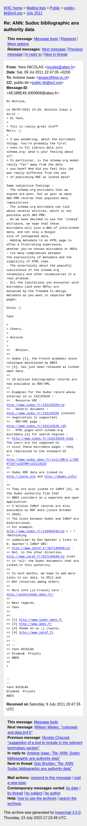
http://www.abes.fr (35, 624)
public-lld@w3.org (46, 83)
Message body (46, 39)
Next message (54, 49)
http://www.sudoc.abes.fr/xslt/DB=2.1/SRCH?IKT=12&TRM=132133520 (42, 462)
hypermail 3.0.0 (67, 812)
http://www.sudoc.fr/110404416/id (35, 531)
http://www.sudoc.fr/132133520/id (35, 405)
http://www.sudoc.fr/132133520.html (42, 439)
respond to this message (51, 778)
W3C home (13, 8)
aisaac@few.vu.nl (52, 77)
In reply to (33, 54)
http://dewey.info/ (61, 477)
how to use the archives (37, 798)
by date (72, 788)
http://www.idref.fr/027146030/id (41, 548)
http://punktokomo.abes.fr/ (30, 595)
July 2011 (35, 13)
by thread (15, 793)
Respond (68, 39)
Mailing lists (36, 8)
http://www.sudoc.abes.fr (41, 620)
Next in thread (56, 54)
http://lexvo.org (20, 477)
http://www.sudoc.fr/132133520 (32, 413)
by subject (34, 793)
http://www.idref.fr (36, 633)
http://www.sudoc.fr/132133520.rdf (36, 426)
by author (53, 793)
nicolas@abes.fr (60, 67)
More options (18, 44)
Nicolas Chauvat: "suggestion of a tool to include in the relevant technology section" (44, 743)
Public (55, 8)
